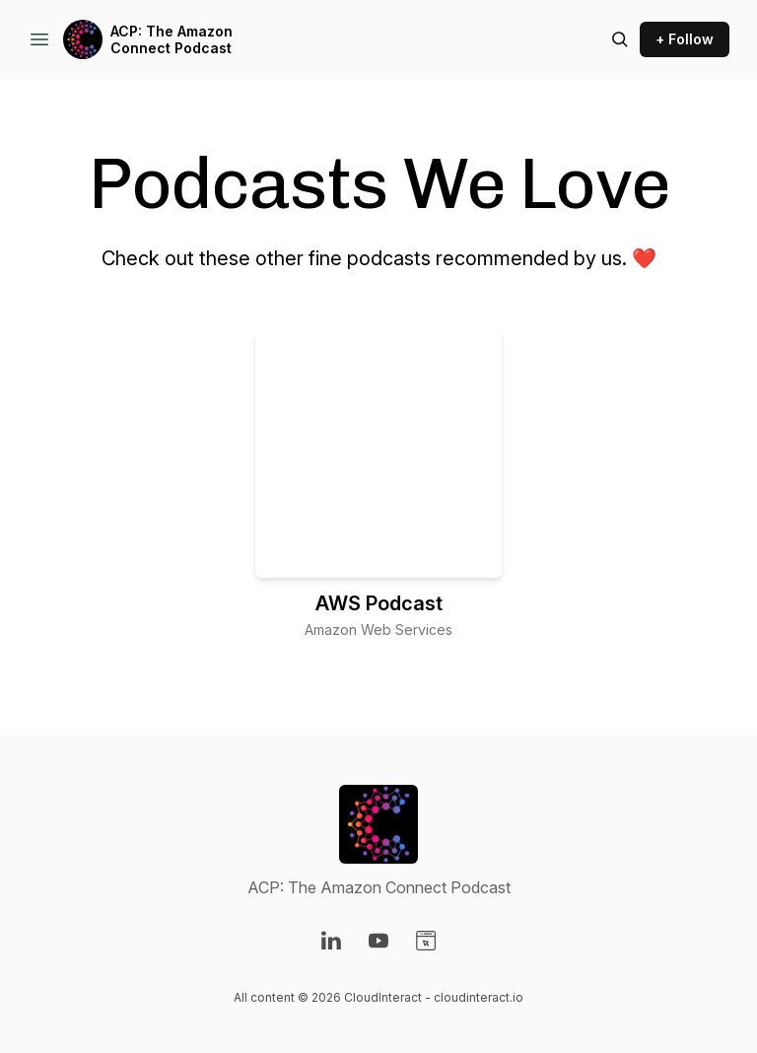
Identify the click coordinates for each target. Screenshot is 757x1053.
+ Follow (684, 39)
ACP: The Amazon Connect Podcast (171, 40)
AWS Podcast (379, 603)
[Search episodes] (620, 39)
